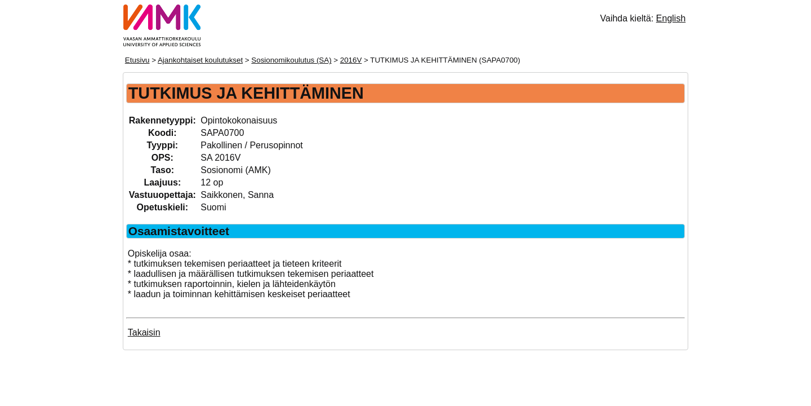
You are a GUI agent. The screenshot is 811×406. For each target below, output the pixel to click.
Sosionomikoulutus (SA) (291, 60)
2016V (351, 60)
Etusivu (137, 60)
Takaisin (144, 332)
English (670, 18)
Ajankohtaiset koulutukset (200, 60)
